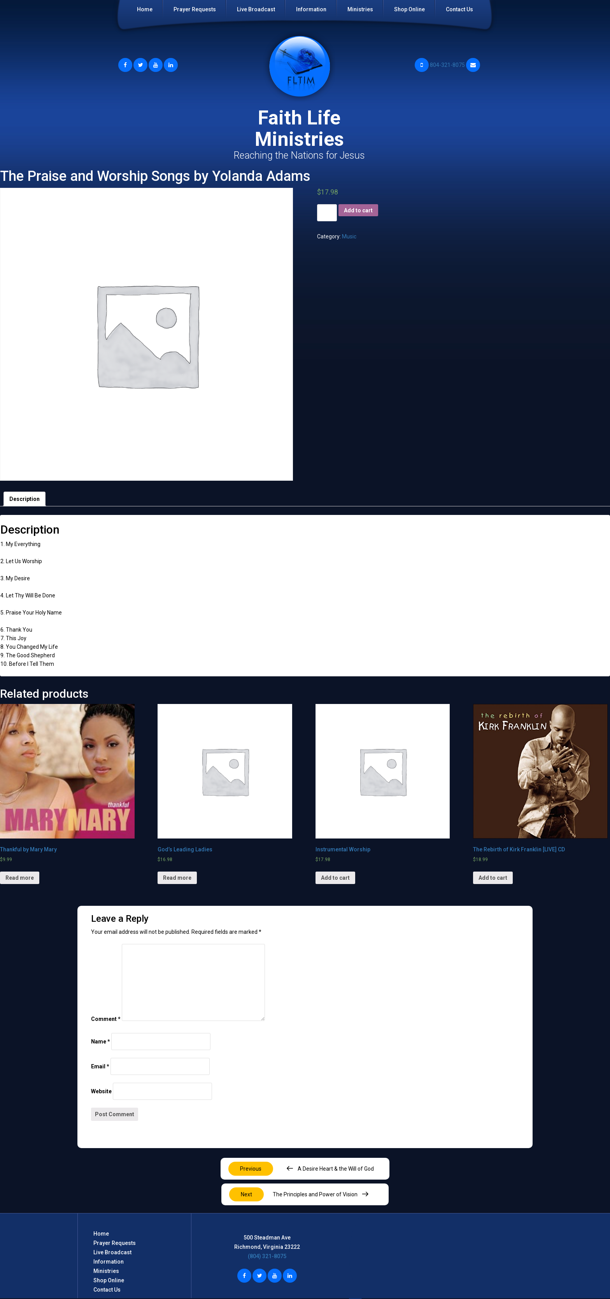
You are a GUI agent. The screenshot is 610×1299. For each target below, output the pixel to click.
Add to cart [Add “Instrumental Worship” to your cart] (335, 878)
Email (100, 1066)
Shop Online (409, 9)
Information (311, 9)
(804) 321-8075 (267, 1256)
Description (24, 499)
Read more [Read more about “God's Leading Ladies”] (177, 878)
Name (100, 1041)
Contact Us (459, 9)
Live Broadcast (256, 9)
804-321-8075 (440, 65)
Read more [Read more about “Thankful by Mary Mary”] (19, 878)
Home (144, 9)
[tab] (25, 499)
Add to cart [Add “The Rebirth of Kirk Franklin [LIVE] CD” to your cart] (493, 878)
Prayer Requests (195, 9)
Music (349, 236)
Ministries (360, 9)
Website (101, 1091)
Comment (106, 1019)
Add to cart (358, 210)
